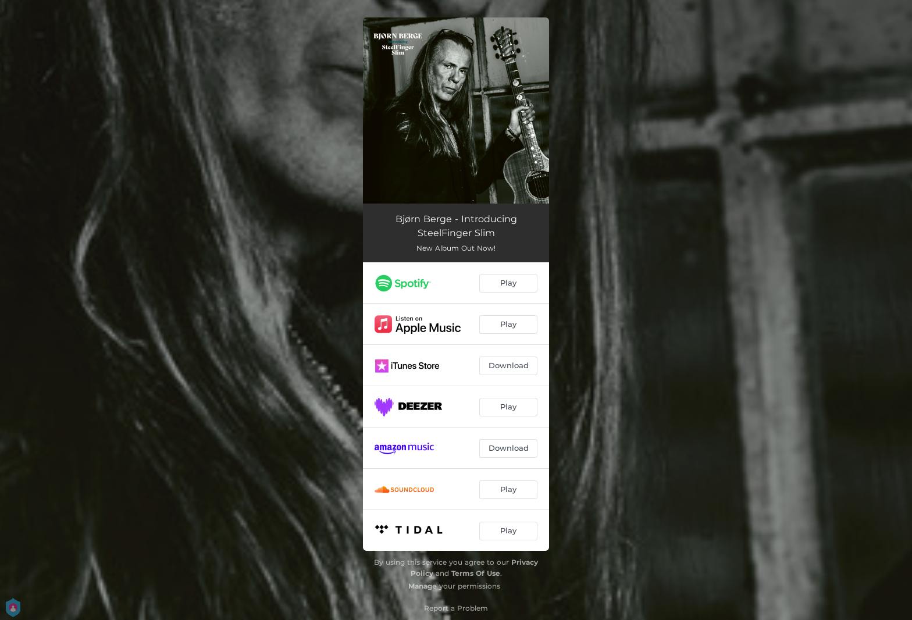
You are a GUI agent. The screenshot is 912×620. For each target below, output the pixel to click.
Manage (422, 586)
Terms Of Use (475, 573)
